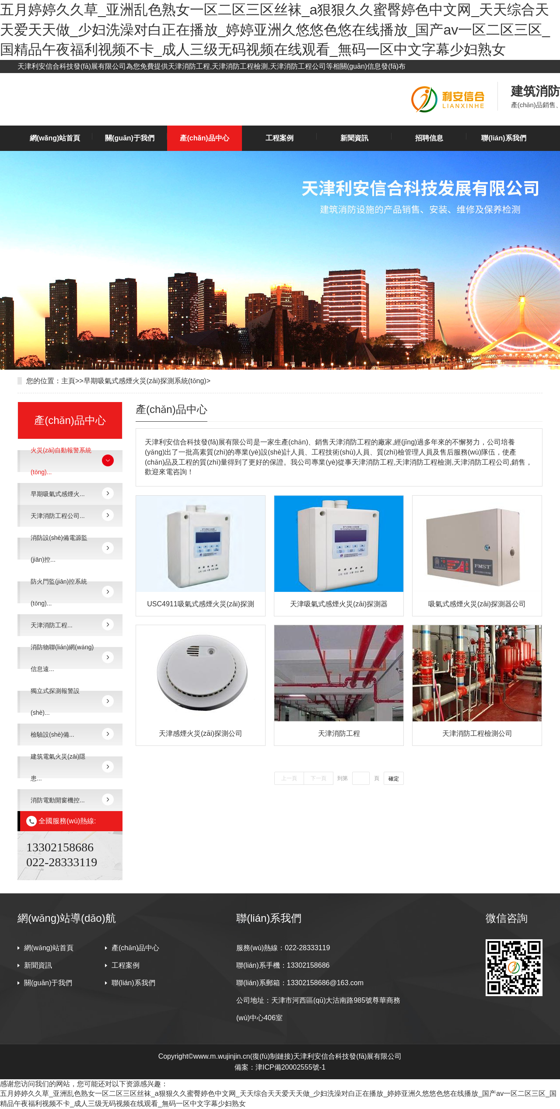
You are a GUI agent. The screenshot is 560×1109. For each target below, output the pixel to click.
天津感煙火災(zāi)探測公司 (200, 733)
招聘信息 (429, 138)
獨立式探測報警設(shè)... (55, 701)
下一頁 (318, 778)
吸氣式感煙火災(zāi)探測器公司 (477, 604)
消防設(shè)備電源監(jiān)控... (59, 548)
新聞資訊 (354, 138)
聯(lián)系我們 (503, 138)
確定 (393, 779)
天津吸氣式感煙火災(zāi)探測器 (339, 604)
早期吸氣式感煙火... (58, 493)
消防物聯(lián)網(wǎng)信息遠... (62, 658)
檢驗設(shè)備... (52, 734)
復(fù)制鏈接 (271, 1056)
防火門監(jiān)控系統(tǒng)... (59, 592)
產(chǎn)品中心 (204, 138)
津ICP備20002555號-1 (291, 1067)
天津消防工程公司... (58, 515)
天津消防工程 (339, 733)
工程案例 (280, 138)
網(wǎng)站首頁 (55, 138)
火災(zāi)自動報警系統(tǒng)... (61, 461)
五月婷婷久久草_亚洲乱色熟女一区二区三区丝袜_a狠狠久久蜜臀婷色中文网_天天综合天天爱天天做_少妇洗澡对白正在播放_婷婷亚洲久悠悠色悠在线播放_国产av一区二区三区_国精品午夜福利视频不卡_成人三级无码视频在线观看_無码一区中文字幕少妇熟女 (275, 29)
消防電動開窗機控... (58, 800)
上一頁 (289, 778)
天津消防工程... (52, 625)
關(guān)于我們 (129, 138)
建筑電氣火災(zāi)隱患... (58, 767)
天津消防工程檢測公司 (477, 733)
